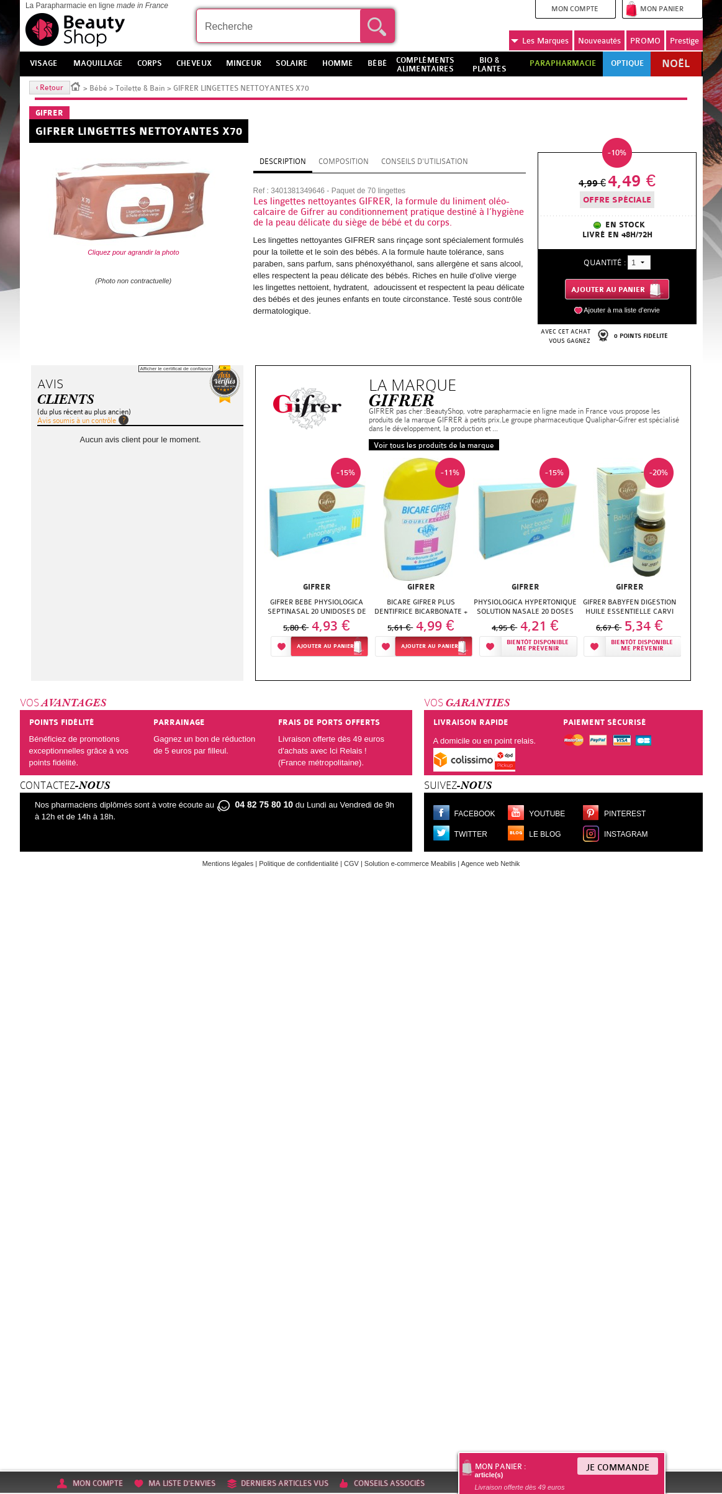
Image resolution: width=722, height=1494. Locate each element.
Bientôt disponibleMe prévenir (538, 645)
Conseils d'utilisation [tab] (424, 161)
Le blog (545, 834)
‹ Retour (49, 87)
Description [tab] (282, 161)
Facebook (474, 813)
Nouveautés (599, 40)
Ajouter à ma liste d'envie (622, 310)
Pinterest (625, 813)
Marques (540, 41)
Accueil (75, 86)
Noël (676, 64)
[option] (316, 561)
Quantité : (605, 262)
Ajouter (325, 646)
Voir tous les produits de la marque (434, 445)
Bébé (98, 88)
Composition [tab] (343, 161)
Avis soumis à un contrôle (76, 420)
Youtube (547, 813)
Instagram (626, 834)
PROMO (645, 40)
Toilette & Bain (140, 88)
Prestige (684, 40)
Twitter (470, 834)
